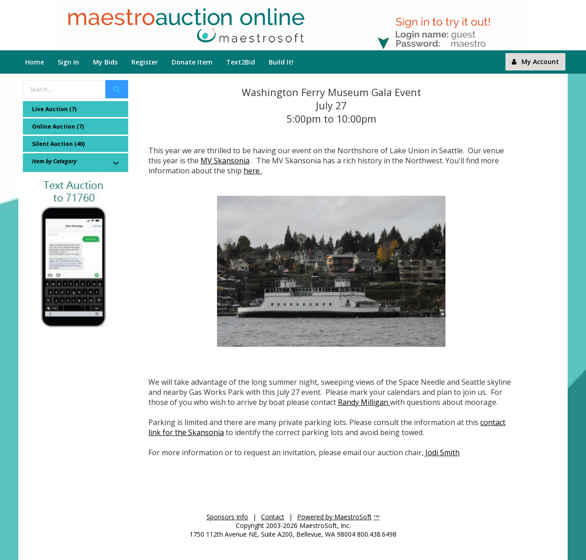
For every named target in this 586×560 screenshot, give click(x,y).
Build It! (281, 62)
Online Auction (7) (58, 126)
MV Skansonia (225, 161)
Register (144, 62)
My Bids (105, 62)
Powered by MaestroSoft (334, 516)
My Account (535, 61)
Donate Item (192, 62)
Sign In (68, 62)
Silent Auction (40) (58, 144)
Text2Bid (240, 62)
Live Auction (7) (54, 109)
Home (34, 62)
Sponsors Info (227, 516)
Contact (272, 516)
